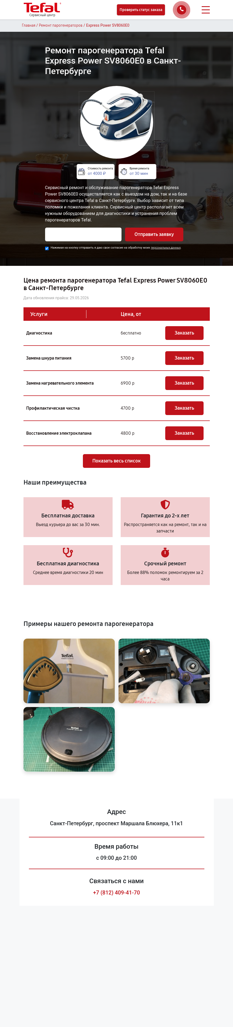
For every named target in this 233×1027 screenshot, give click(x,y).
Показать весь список (116, 461)
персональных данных (166, 247)
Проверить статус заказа (141, 10)
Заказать (184, 333)
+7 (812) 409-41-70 (116, 892)
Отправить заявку (154, 234)
